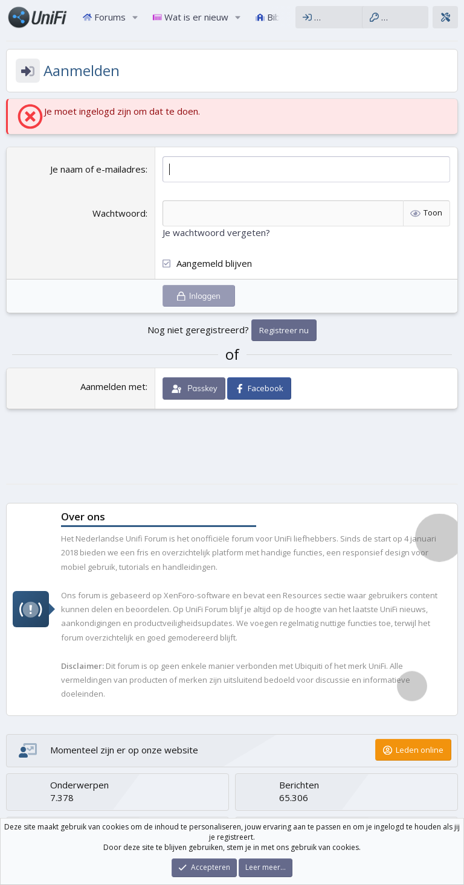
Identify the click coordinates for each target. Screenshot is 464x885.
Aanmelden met (113, 386)
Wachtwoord (119, 213)
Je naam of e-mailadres (98, 169)
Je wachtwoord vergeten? (216, 232)
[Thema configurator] (445, 17)
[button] (135, 17)
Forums (104, 17)
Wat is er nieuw (190, 17)
